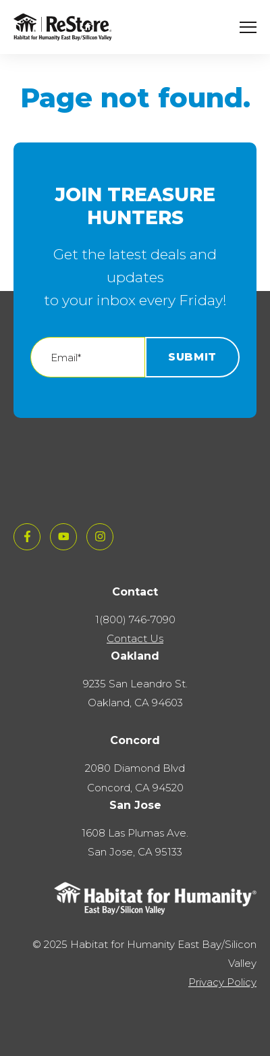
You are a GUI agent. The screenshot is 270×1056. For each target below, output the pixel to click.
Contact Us (135, 638)
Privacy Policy (222, 982)
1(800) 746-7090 (135, 619)
